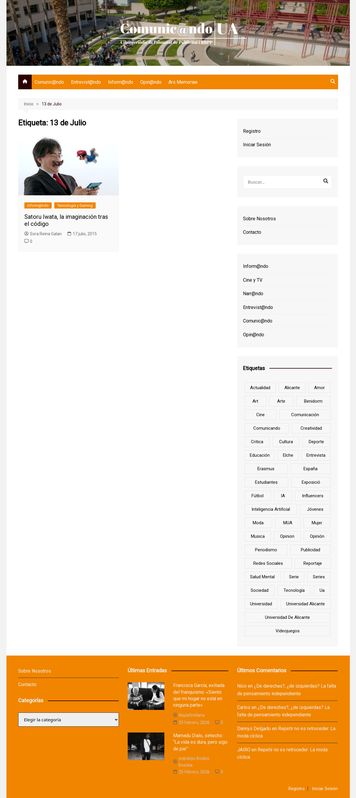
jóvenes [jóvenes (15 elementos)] (315, 509)
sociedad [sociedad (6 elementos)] (260, 590)
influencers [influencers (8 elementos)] (312, 495)
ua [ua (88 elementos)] (322, 590)
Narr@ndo (253, 293)
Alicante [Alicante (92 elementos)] (292, 387)
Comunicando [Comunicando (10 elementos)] (266, 428)
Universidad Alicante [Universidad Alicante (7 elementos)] (305, 604)
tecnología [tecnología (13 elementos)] (294, 590)
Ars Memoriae (183, 82)
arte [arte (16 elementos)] (281, 401)
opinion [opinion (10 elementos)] (287, 536)
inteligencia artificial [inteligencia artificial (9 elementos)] (271, 509)
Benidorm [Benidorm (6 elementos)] (313, 401)
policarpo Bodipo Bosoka (191, 761)
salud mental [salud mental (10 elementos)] (262, 576)
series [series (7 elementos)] (319, 576)
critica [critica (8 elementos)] (257, 441)
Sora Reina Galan (43, 233)
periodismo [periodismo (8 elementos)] (266, 549)
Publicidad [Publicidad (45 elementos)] (310, 549)
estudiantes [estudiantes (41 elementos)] (266, 482)
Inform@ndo (120, 82)
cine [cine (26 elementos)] (260, 414)
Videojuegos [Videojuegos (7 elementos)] (288, 631)
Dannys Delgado (254, 728)
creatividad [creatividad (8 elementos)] (311, 428)
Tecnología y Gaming (75, 205)
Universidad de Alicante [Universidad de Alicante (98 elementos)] (287, 617)
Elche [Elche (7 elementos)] (288, 455)
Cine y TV (252, 280)
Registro (252, 131)
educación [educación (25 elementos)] (260, 455)
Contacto (252, 232)
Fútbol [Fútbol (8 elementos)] (258, 495)
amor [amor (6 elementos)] (319, 387)
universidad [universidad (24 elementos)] (261, 604)
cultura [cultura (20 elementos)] (286, 441)
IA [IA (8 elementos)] (283, 495)
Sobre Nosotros (259, 218)
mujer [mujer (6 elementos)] (317, 522)
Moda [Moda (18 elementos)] (258, 522)
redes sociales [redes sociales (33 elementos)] (268, 563)
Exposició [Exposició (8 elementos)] (311, 482)
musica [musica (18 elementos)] (258, 536)
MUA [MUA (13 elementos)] (287, 522)
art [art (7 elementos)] (255, 401)
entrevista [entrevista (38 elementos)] (315, 455)
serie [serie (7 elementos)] (294, 576)
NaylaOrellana (189, 715)
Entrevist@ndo (86, 82)
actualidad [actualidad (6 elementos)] (260, 387)
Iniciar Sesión (257, 144)
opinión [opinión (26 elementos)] (317, 536)
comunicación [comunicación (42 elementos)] (305, 414)
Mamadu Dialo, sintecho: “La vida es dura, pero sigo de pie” (200, 742)
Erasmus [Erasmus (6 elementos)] (265, 468)
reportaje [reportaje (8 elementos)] (312, 563)
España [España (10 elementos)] (310, 468)
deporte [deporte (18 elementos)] (316, 441)
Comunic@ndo (49, 82)
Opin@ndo (150, 82)
